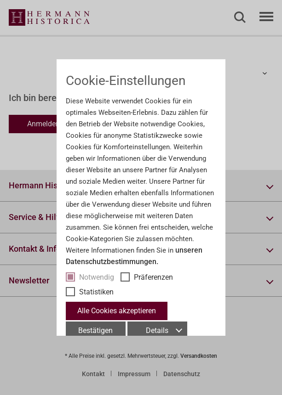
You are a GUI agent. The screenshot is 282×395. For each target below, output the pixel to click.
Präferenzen (153, 277)
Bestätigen (95, 330)
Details (163, 330)
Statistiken (96, 292)
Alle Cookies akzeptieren (116, 310)
